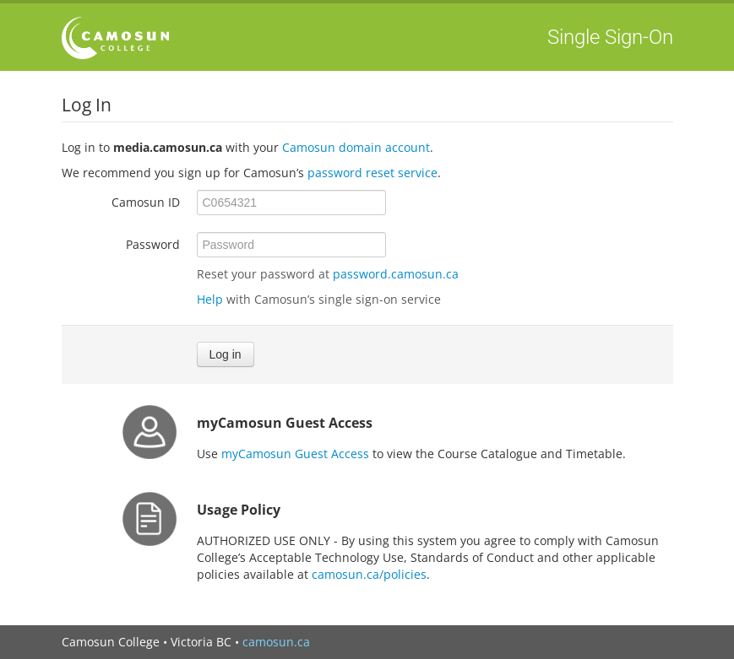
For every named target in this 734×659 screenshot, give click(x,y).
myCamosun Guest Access (295, 454)
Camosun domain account (356, 147)
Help (210, 299)
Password (153, 244)
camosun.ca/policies (369, 574)
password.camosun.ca (396, 274)
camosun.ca (276, 642)
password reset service (372, 173)
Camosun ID (145, 202)
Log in (225, 354)
